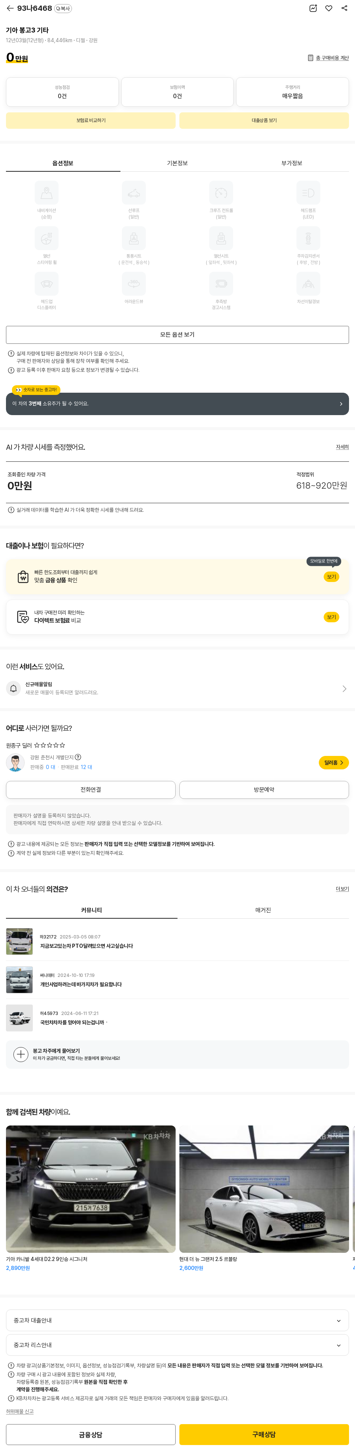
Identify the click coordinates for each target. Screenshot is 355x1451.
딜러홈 (330, 763)
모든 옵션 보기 (177, 334)
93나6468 (44, 8)
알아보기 (177, 577)
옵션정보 (63, 163)
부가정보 (292, 163)
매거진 (263, 910)
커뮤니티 (91, 910)
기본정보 (177, 163)
